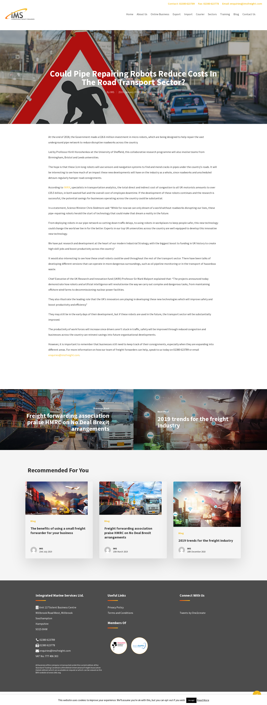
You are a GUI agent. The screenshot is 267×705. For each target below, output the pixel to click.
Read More (203, 700)
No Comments (152, 92)
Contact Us (248, 14)
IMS (112, 92)
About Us (142, 14)
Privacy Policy (116, 607)
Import (188, 14)
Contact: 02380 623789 (181, 3)
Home (129, 14)
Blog (236, 14)
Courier (200, 14)
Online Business (160, 14)
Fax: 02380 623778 (208, 3)
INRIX (67, 187)
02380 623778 (47, 645)
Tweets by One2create (193, 612)
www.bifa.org (55, 672)
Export (177, 14)
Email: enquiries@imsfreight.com (242, 3)
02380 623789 (47, 639)
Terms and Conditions (120, 612)
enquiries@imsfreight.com (64, 355)
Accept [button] (191, 700)
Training (225, 14)
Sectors (212, 14)
